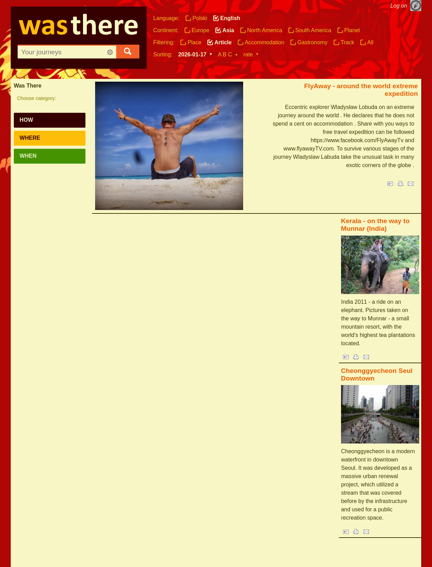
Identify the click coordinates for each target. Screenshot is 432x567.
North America (264, 30)
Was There (28, 86)
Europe (201, 30)
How (26, 120)
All (370, 42)
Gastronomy (312, 42)
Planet (352, 30)
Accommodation (264, 42)
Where (30, 138)
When (28, 156)
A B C (225, 54)
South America (313, 30)
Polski (199, 18)
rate (248, 54)
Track (347, 42)
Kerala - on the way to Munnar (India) (375, 224)
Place (194, 42)
